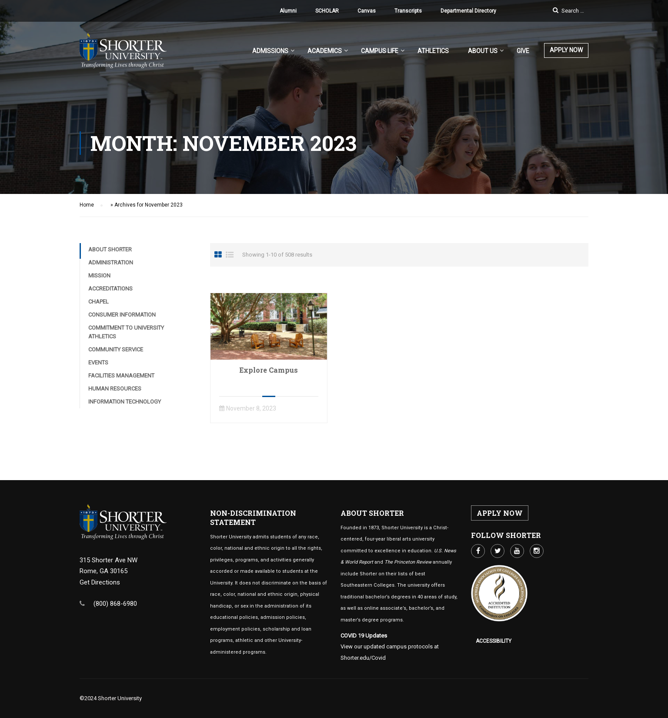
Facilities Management (121, 375)
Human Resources (114, 388)
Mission (99, 275)
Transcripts (408, 11)
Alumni (288, 11)
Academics (324, 50)
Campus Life (379, 50)
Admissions (270, 50)
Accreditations (110, 288)
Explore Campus (268, 369)
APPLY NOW (566, 50)
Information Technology (124, 401)
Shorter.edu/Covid (363, 658)
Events (98, 362)
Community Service (115, 349)
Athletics (433, 50)
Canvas (366, 11)
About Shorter (110, 249)
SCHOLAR (327, 11)
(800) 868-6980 (115, 604)
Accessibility (493, 641)
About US (483, 50)
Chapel (98, 301)
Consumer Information (122, 314)
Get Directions (100, 582)
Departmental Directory (468, 11)
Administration (110, 262)
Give (523, 50)
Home (87, 205)
